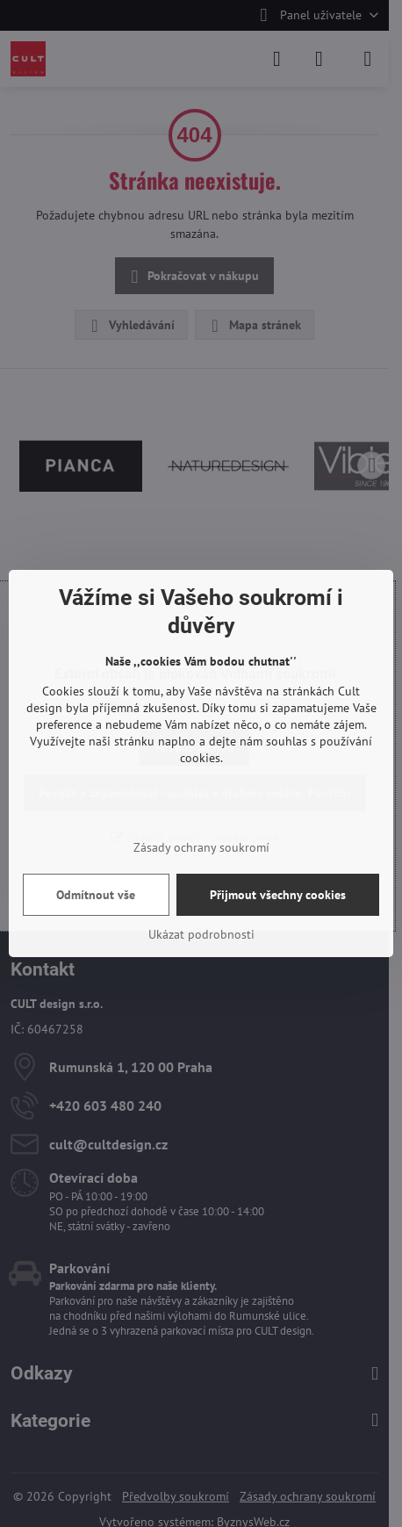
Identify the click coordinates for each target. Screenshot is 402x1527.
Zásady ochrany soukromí (201, 847)
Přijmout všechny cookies (278, 895)
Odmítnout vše (95, 895)
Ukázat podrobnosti (201, 934)
